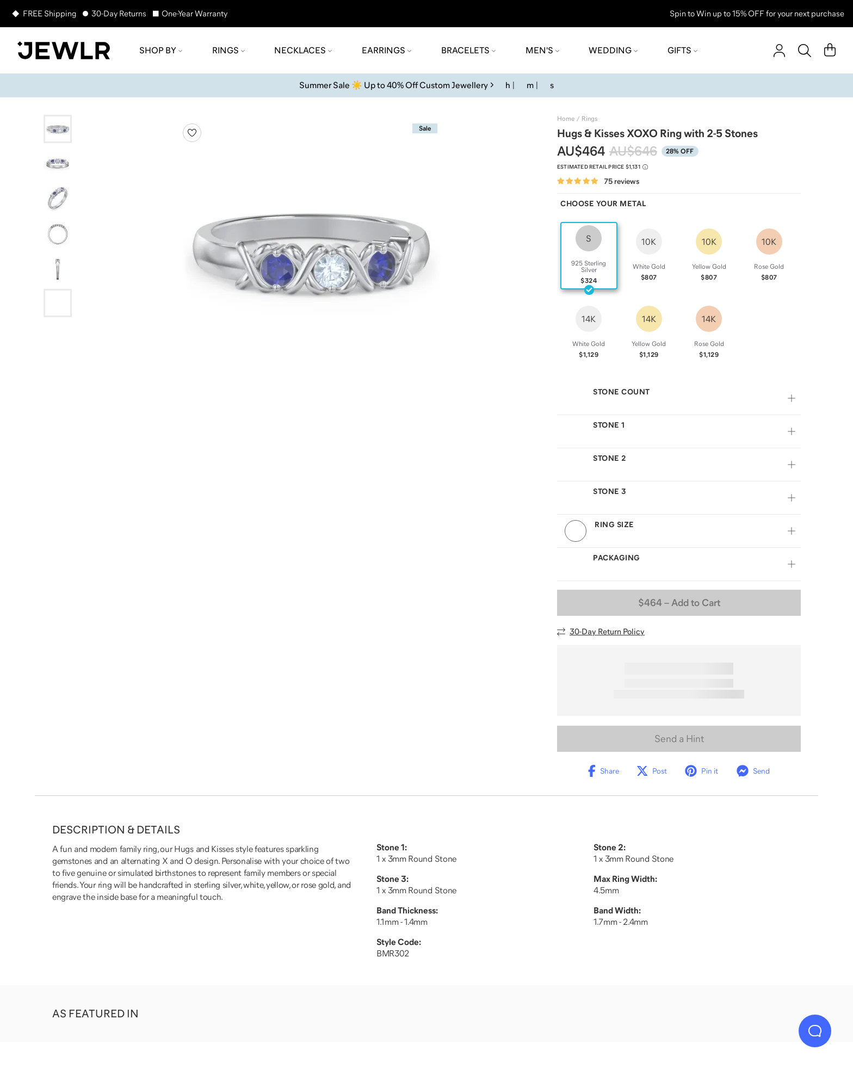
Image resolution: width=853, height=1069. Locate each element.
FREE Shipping (49, 13)
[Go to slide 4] (58, 233)
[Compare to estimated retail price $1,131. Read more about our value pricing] (602, 167)
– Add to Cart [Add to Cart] (679, 602)
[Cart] (830, 50)
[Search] (804, 50)
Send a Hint (679, 739)
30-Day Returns (118, 13)
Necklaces (303, 50)
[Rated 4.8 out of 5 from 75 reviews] (598, 181)
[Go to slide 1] (58, 129)
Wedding (613, 50)
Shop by (160, 50)
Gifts (682, 50)
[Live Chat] (815, 1031)
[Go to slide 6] (58, 303)
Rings (228, 50)
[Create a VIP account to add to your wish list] (192, 132)
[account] (779, 50)
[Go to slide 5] (58, 268)
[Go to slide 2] (58, 164)
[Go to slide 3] (58, 198)
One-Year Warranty (194, 13)
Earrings (386, 50)
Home (565, 118)
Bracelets (468, 50)
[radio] (588, 255)
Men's (542, 50)
